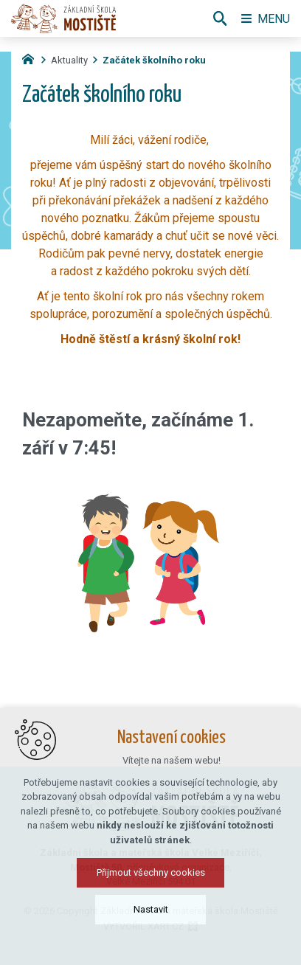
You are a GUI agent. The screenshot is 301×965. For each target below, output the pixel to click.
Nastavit (151, 909)
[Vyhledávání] (219, 18)
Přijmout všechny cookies (151, 872)
